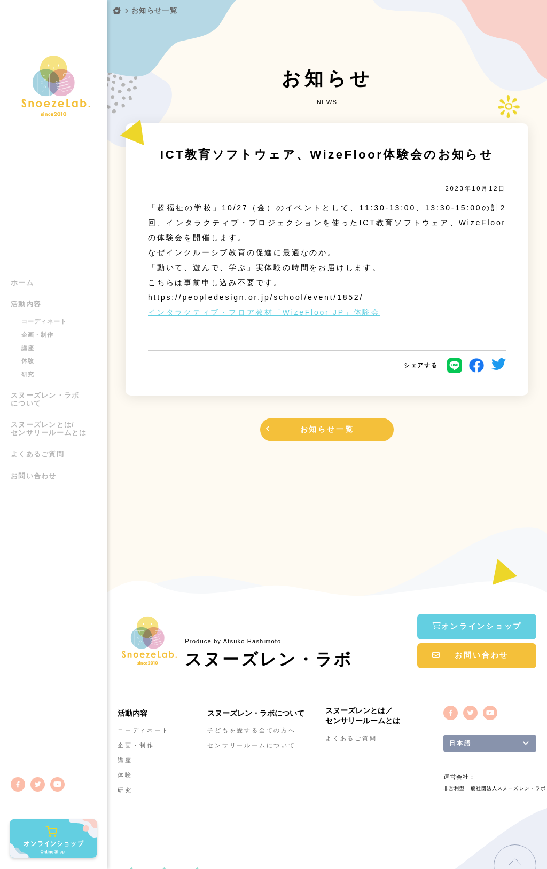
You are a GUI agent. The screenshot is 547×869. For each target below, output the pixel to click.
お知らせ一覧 (154, 10)
